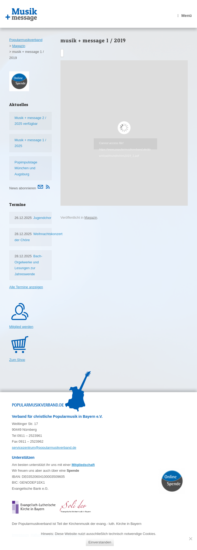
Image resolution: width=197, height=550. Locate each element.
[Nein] (190, 538)
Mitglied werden (21, 327)
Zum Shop (17, 360)
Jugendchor (42, 218)
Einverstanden (99, 542)
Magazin (91, 217)
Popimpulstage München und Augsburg (26, 168)
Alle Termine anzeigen (26, 287)
